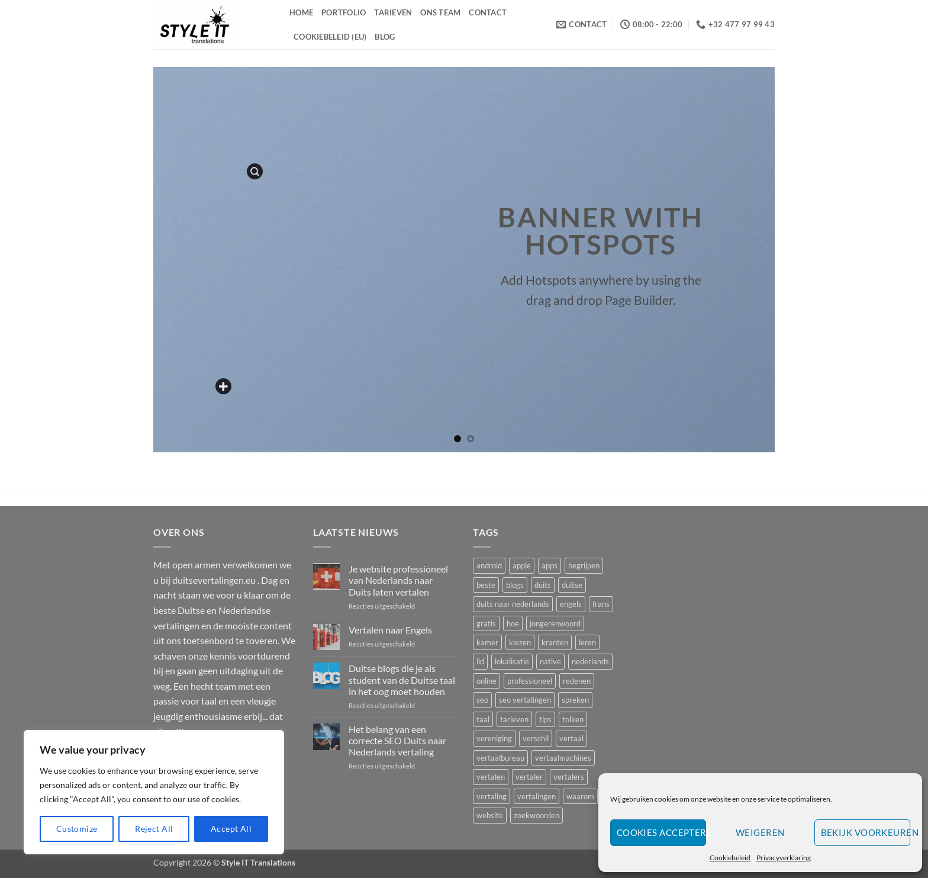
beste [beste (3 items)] (485, 585)
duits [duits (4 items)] (542, 585)
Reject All (154, 829)
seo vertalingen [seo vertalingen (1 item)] (525, 700)
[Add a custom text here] (224, 386)
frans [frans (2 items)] (601, 604)
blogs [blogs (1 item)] (515, 585)
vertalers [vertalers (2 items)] (568, 776)
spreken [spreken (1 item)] (575, 700)
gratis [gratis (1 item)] (486, 623)
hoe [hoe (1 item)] (513, 623)
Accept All (231, 829)
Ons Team (440, 12)
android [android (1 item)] (489, 565)
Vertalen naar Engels (390, 629)
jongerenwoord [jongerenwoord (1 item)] (555, 623)
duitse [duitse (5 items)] (572, 585)
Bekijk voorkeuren (865, 832)
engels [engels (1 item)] (571, 604)
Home (301, 12)
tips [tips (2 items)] (545, 719)
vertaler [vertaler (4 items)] (529, 776)
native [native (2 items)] (550, 661)
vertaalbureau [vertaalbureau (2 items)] (500, 758)
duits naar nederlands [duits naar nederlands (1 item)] (512, 604)
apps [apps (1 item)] (550, 565)
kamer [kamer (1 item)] (487, 642)
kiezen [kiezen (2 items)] (520, 642)
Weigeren (760, 832)
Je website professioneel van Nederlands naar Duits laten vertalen (398, 580)
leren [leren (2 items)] (587, 642)
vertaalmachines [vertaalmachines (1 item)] (563, 758)
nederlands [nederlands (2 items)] (590, 661)
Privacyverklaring (783, 857)
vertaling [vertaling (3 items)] (491, 796)
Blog (385, 36)
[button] (255, 171)
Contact (488, 12)
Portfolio (343, 12)
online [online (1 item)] (486, 681)
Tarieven (393, 12)
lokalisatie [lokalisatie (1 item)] (512, 661)
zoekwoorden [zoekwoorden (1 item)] (536, 815)
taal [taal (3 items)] (482, 719)
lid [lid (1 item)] (480, 661)
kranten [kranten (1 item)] (555, 642)
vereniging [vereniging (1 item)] (494, 738)
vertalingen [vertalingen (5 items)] (536, 796)
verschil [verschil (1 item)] (536, 738)
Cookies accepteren (661, 832)
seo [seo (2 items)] (482, 700)
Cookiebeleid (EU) (330, 36)
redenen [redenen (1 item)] (577, 681)
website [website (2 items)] (489, 815)
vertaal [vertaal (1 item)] (571, 738)
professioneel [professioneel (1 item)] (529, 681)
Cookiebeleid (730, 857)
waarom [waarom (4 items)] (580, 796)
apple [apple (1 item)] (522, 565)
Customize (77, 829)
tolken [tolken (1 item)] (573, 719)
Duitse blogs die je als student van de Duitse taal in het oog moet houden (402, 679)
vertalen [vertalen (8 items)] (490, 776)
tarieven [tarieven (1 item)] (514, 719)
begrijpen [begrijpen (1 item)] (584, 565)
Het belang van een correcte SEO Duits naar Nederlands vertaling (397, 740)
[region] (154, 792)
